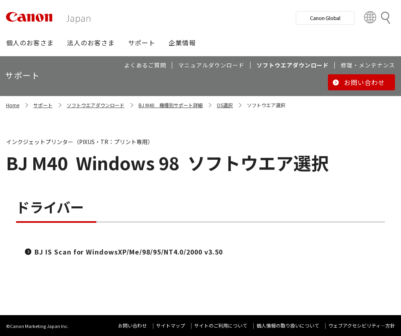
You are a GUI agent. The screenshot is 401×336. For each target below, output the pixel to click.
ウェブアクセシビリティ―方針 (361, 325)
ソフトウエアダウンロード (95, 105)
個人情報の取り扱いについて (287, 325)
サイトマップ (170, 325)
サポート (43, 105)
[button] (30, 42)
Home (12, 105)
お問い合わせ (132, 325)
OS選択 (225, 105)
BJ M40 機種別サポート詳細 (170, 105)
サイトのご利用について (220, 325)
